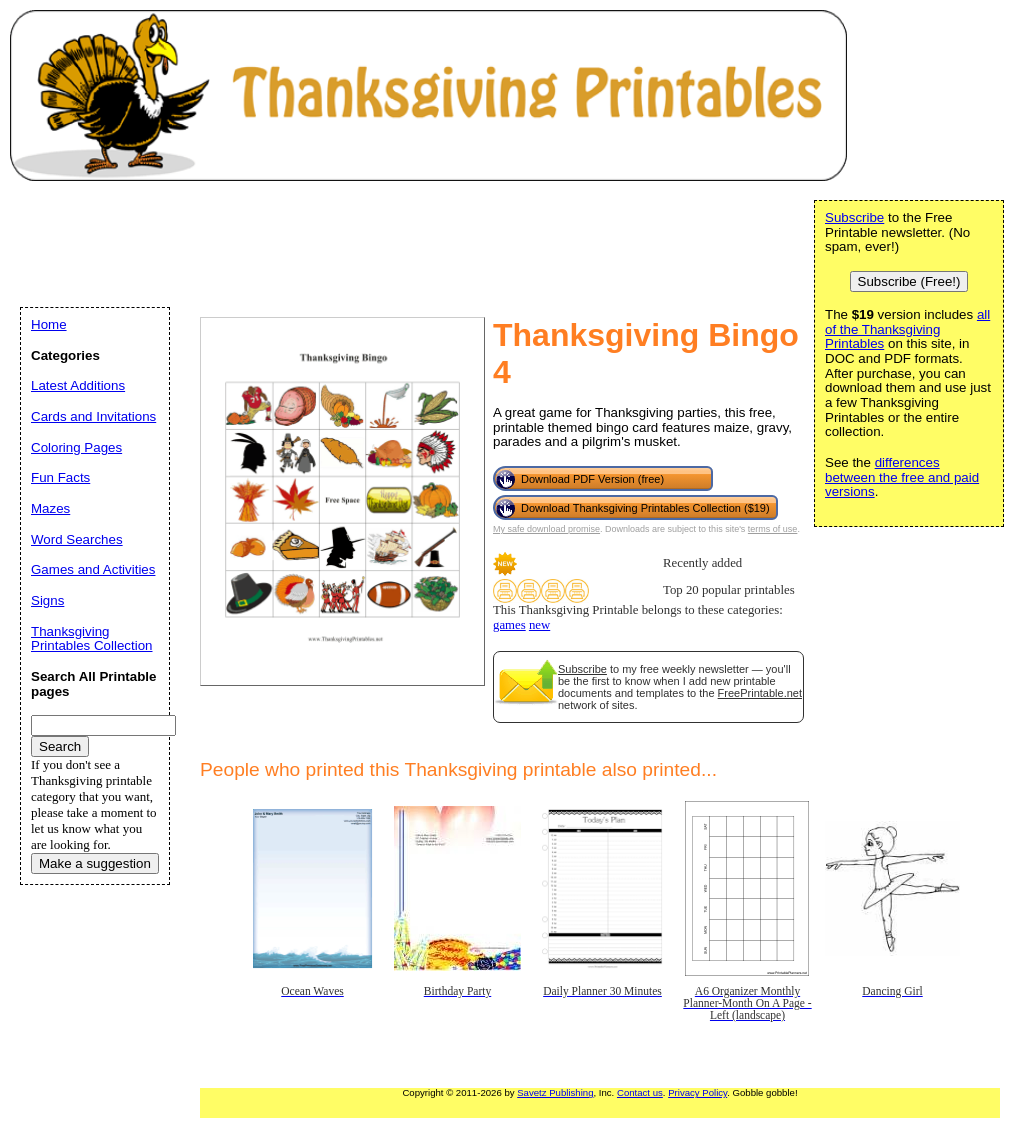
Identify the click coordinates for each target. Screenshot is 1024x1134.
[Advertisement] (384, 241)
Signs (47, 600)
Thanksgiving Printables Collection (92, 639)
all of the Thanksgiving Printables (907, 329)
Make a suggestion (95, 863)
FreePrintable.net (760, 693)
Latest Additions (78, 385)
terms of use (773, 529)
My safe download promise (546, 529)
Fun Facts (60, 477)
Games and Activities (93, 569)
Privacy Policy (697, 1092)
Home (49, 324)
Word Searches (77, 539)
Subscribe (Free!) (909, 281)
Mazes (50, 508)
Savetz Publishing (555, 1092)
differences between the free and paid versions (902, 477)
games (509, 625)
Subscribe (582, 669)
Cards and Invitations (93, 416)
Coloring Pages (76, 447)
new (539, 625)
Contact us (640, 1092)
